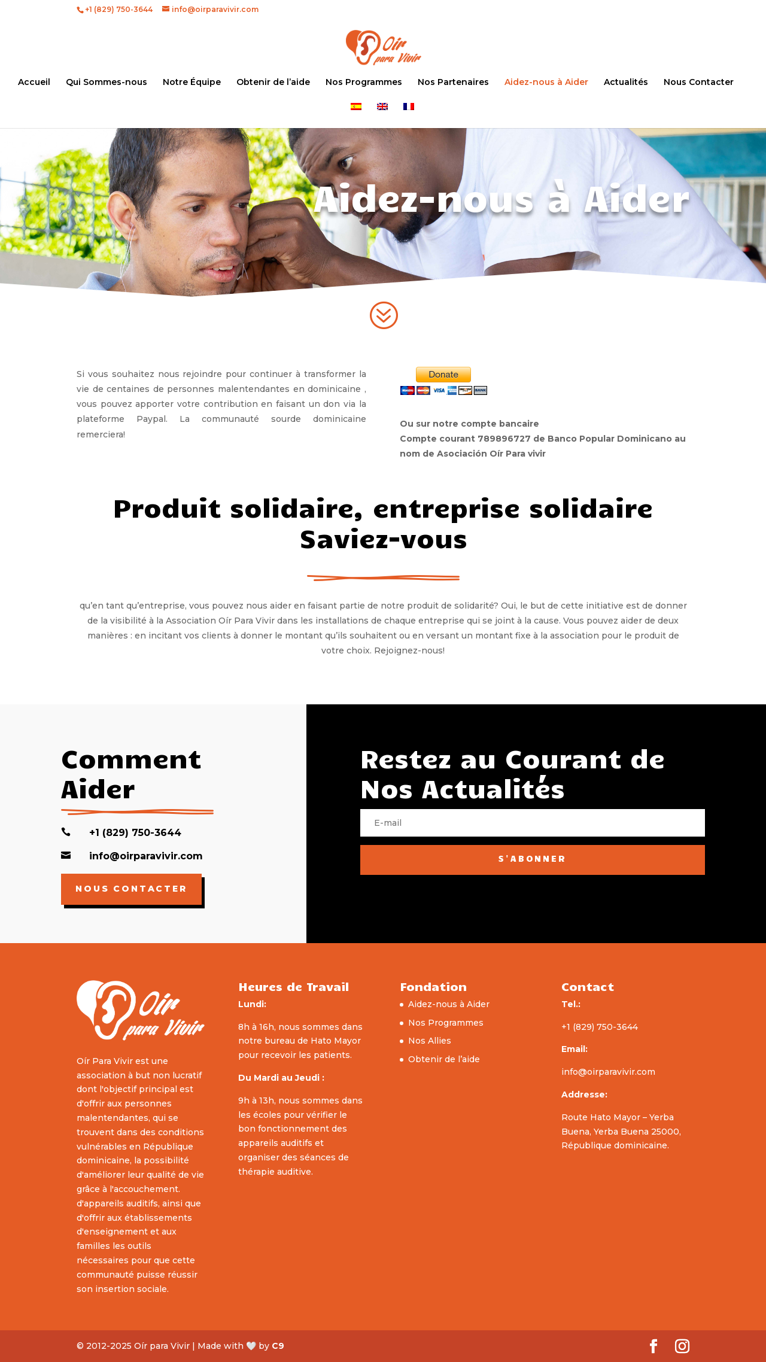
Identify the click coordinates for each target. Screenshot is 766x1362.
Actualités (626, 82)
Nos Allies (429, 1040)
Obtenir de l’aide (273, 82)
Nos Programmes (364, 82)
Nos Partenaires (453, 82)
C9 (278, 1345)
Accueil (34, 82)
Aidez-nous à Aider (546, 82)
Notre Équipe (192, 82)
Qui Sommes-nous (106, 82)
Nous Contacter (699, 82)
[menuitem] (356, 115)
